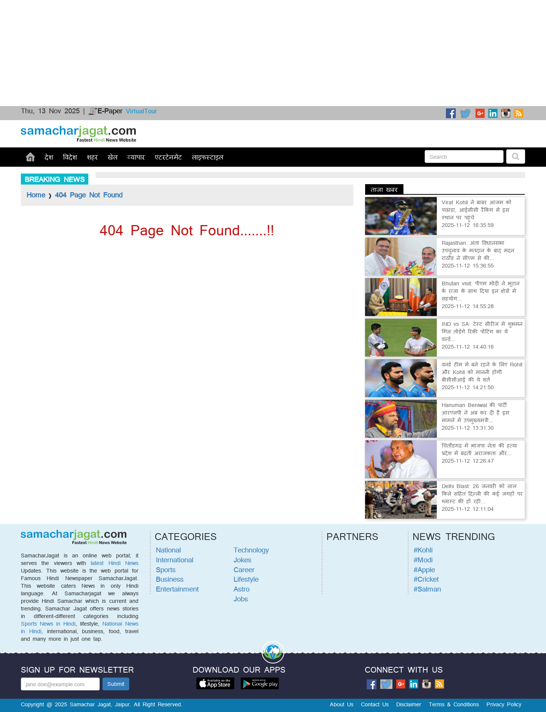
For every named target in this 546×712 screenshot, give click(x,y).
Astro (241, 589)
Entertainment (177, 589)
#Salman (427, 589)
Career (244, 569)
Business (170, 579)
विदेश (70, 157)
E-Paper (105, 110)
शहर (92, 157)
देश (49, 157)
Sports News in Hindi (48, 623)
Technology (251, 550)
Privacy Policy (503, 704)
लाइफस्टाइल (207, 157)
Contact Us (375, 704)
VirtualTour (141, 111)
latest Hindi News (114, 563)
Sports (166, 569)
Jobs (241, 598)
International (174, 559)
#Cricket (426, 579)
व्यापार (136, 157)
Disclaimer (408, 704)
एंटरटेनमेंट (168, 157)
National (168, 550)
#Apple (424, 569)
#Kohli (423, 550)
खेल (113, 157)
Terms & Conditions (454, 704)
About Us (341, 704)
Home (36, 194)
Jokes (242, 559)
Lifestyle (246, 579)
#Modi (423, 559)
